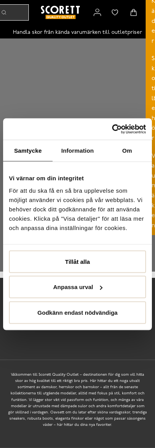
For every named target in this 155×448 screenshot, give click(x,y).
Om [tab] (127, 150)
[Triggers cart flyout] (133, 12)
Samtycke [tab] (28, 150)
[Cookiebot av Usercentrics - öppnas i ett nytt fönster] (112, 129)
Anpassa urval (77, 287)
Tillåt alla (77, 261)
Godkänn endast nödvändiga (77, 312)
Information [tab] (77, 150)
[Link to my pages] (97, 12)
